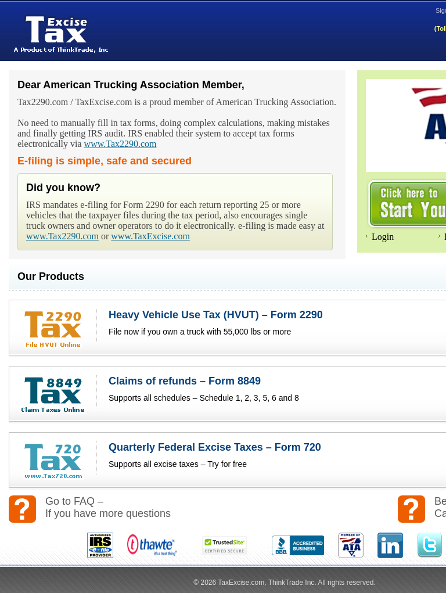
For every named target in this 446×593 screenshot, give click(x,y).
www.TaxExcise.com (150, 236)
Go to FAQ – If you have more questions (108, 507)
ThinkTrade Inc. (292, 582)
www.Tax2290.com (120, 144)
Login (383, 237)
